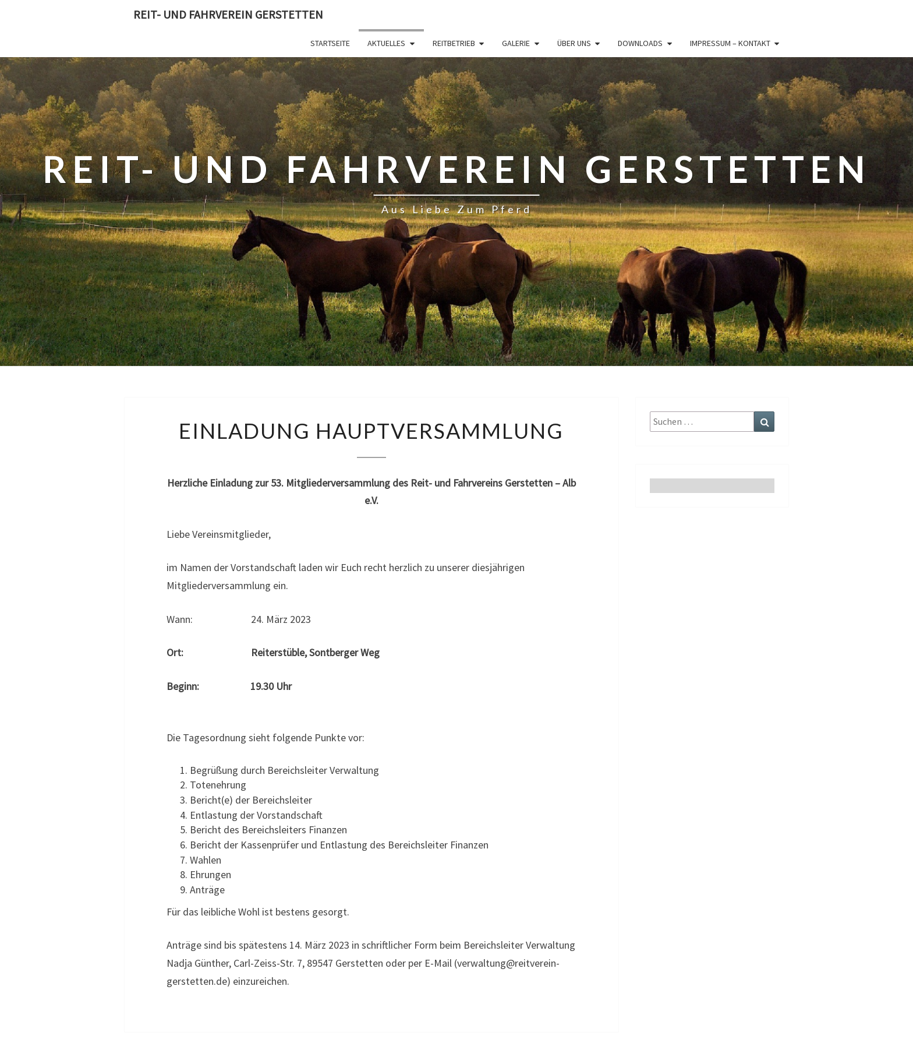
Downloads (640, 43)
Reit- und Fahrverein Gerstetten (228, 14)
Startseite (330, 43)
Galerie (516, 43)
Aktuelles (386, 43)
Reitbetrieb (454, 43)
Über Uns (574, 43)
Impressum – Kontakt (730, 43)
